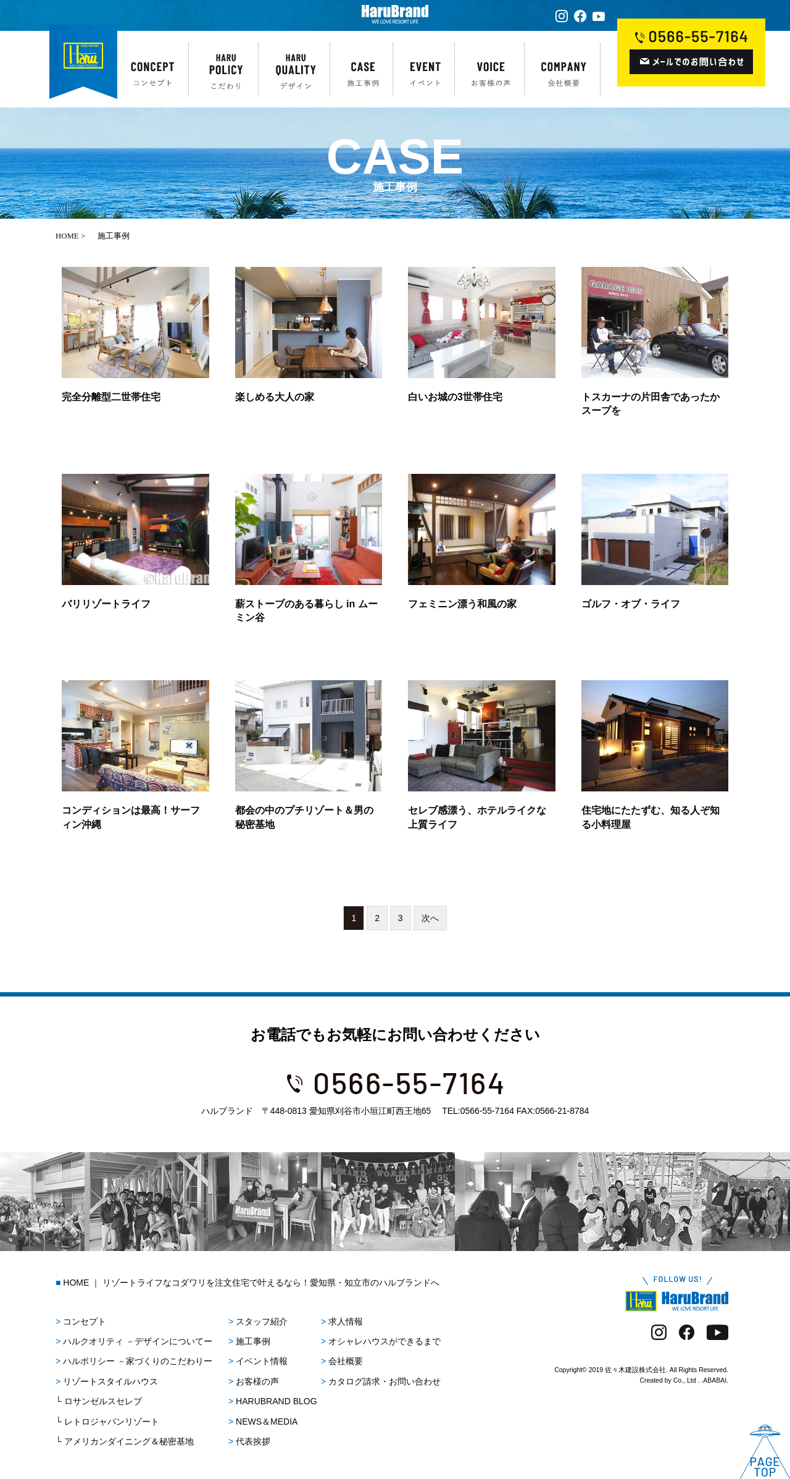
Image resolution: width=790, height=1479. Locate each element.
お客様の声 (257, 1381)
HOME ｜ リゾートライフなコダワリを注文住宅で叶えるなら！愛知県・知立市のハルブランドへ (251, 1282)
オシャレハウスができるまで (384, 1341)
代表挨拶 (253, 1441)
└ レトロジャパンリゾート (107, 1421)
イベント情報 (262, 1361)
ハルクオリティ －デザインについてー (137, 1341)
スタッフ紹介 (262, 1321)
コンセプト (84, 1321)
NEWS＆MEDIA (266, 1421)
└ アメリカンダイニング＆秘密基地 (125, 1441)
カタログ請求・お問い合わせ (384, 1381)
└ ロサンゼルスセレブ (99, 1401)
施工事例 (253, 1341)
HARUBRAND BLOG (276, 1401)
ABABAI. (715, 1380)
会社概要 (345, 1361)
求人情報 (345, 1321)
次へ (430, 918)
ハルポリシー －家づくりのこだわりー (137, 1361)
